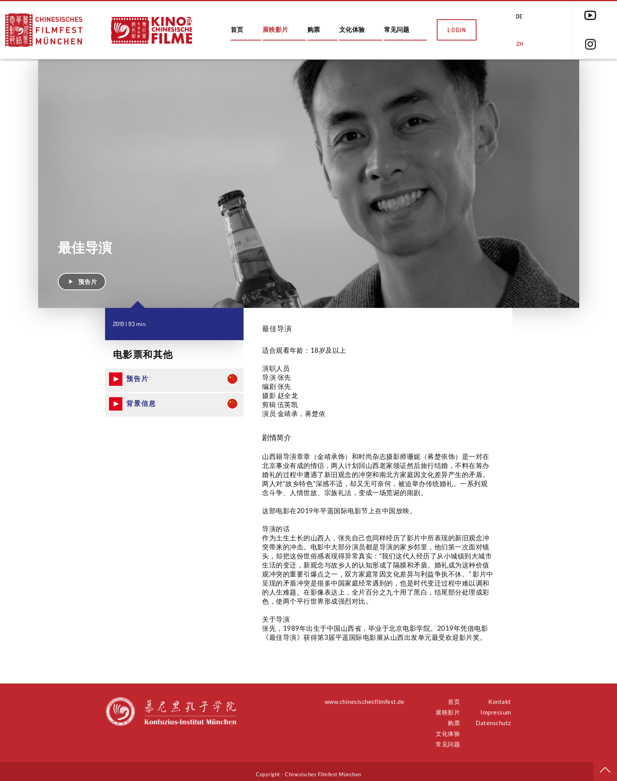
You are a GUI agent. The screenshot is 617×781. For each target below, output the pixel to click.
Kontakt (499, 696)
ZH (519, 44)
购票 (313, 29)
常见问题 (397, 29)
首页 (237, 29)
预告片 (82, 276)
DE (519, 16)
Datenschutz (493, 717)
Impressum (495, 706)
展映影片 (275, 29)
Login (456, 30)
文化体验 (352, 29)
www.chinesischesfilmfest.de (365, 696)
